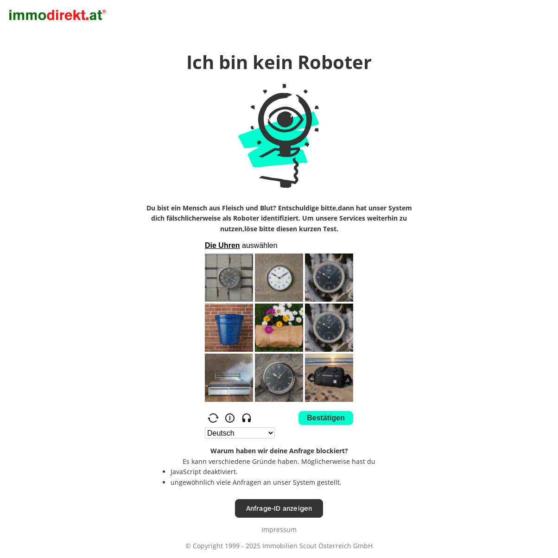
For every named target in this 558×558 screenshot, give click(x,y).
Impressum (279, 529)
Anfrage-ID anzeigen (279, 508)
